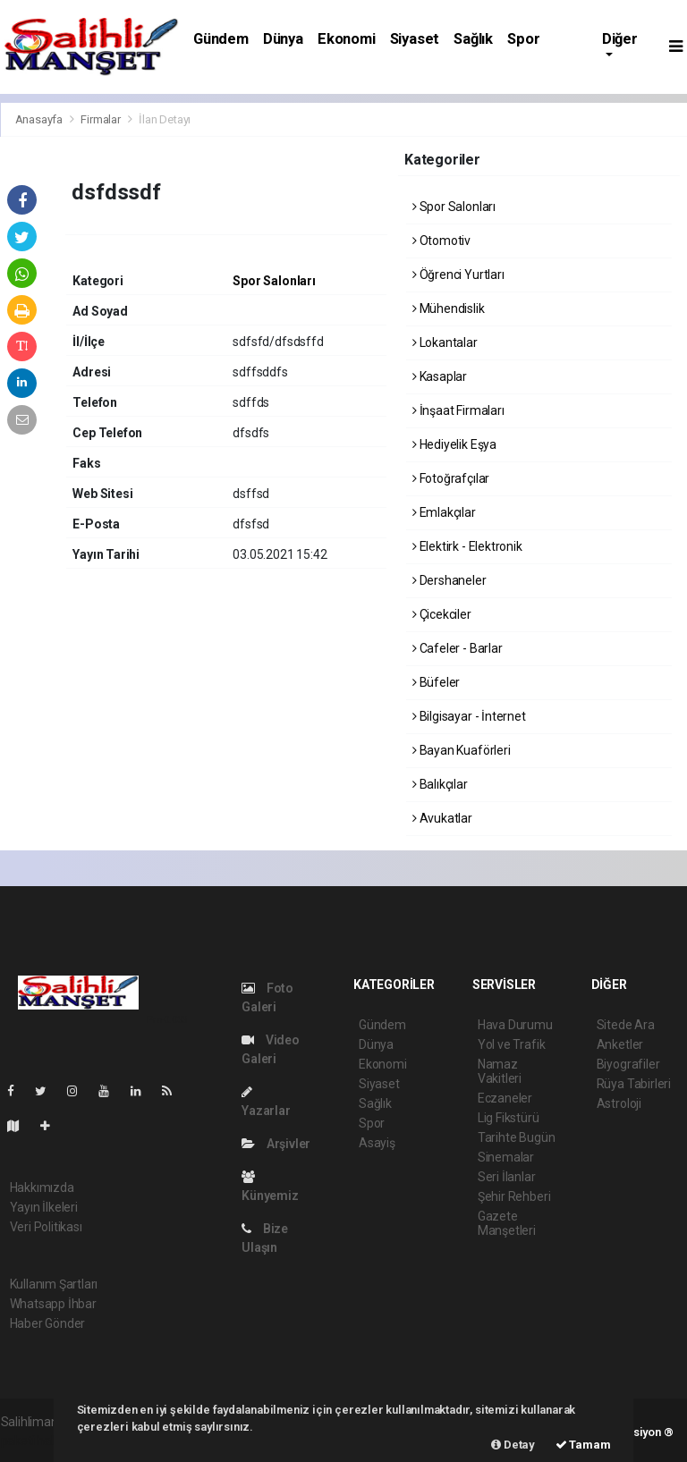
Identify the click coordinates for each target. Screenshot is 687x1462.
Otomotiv (441, 240)
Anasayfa (40, 119)
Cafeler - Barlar (457, 648)
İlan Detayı (165, 119)
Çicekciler (441, 614)
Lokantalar (445, 342)
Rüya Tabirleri (634, 1084)
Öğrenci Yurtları (458, 274)
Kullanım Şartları (54, 1284)
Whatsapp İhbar (53, 1304)
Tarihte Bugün (517, 1137)
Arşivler (276, 1144)
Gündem (221, 38)
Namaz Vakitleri (500, 1071)
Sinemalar (506, 1157)
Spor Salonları (274, 281)
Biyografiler (628, 1064)
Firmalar (100, 119)
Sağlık (473, 38)
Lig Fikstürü (508, 1118)
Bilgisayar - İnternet (469, 716)
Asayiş (377, 1143)
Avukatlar (442, 818)
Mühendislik (448, 308)
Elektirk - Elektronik (467, 546)
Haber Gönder (48, 1323)
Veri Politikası (46, 1227)
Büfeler (436, 682)
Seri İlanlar (507, 1177)
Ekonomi (347, 38)
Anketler (620, 1044)
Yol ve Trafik (512, 1044)
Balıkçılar (440, 784)
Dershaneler (449, 580)
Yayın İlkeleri (44, 1207)
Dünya (283, 38)
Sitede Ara (626, 1025)
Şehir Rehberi (514, 1196)
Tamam (583, 1444)
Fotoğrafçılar (450, 478)
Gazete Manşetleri (507, 1223)
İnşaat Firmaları (458, 410)
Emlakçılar (444, 512)
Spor (523, 38)
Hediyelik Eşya (454, 444)
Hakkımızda (42, 1187)
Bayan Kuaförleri (461, 750)
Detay (513, 1444)
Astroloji (619, 1103)
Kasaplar (439, 376)
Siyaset (415, 38)
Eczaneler (505, 1098)
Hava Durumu (515, 1025)
